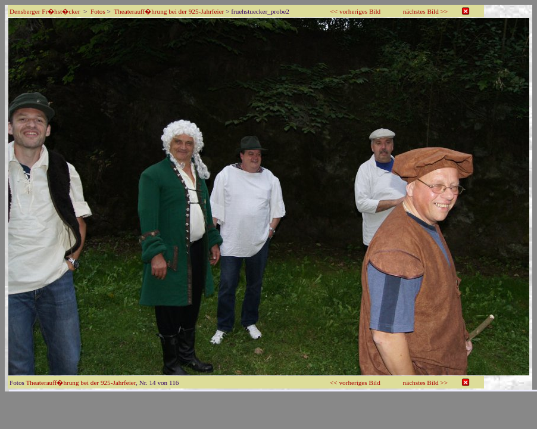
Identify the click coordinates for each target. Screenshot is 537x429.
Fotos (97, 11)
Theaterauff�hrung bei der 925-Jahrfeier (169, 11)
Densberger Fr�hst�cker (45, 11)
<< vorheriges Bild (355, 11)
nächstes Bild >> (425, 11)
